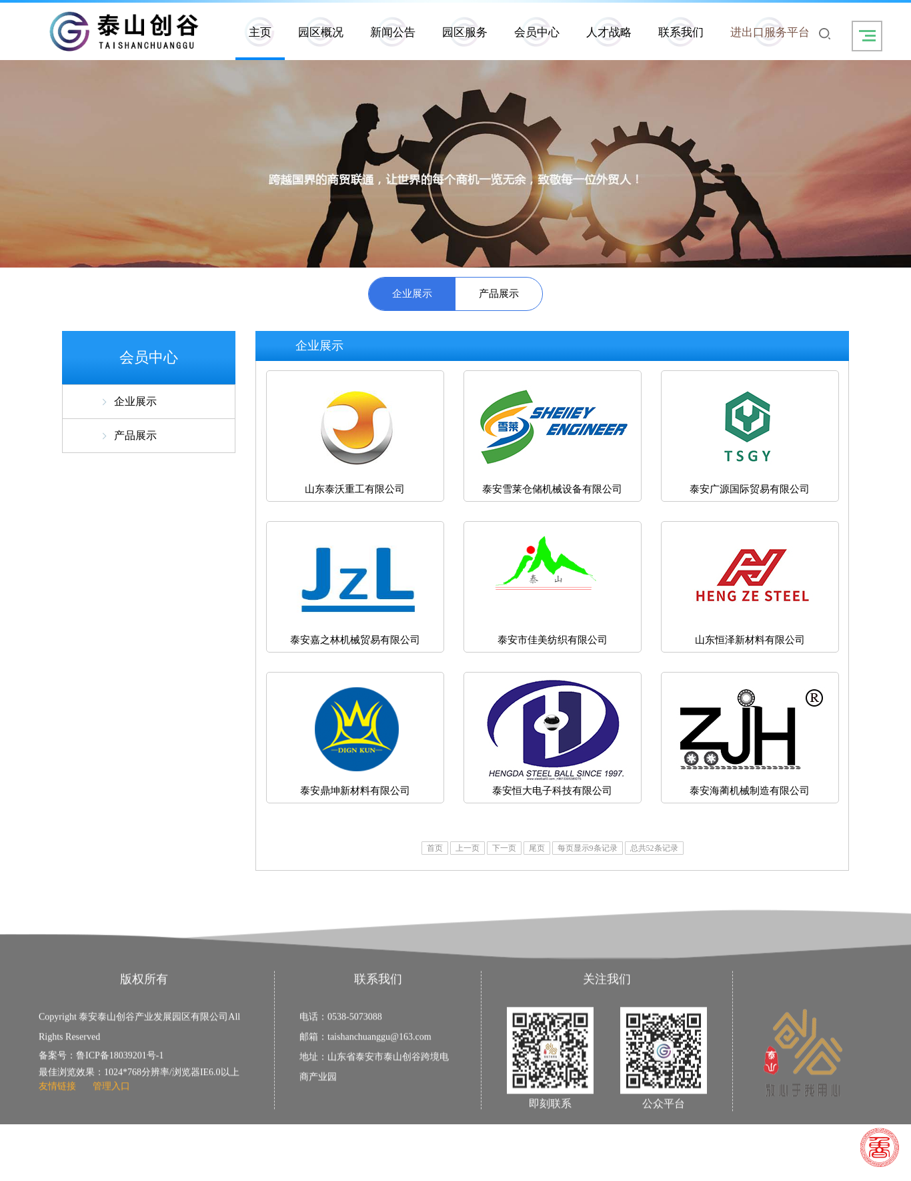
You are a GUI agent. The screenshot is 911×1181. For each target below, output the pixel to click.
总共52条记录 (654, 848)
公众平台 (663, 1130)
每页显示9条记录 (588, 848)
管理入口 (111, 1113)
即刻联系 (550, 1130)
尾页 (537, 848)
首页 (435, 848)
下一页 (504, 848)
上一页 (467, 848)
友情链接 (57, 1113)
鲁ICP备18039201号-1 (119, 1082)
